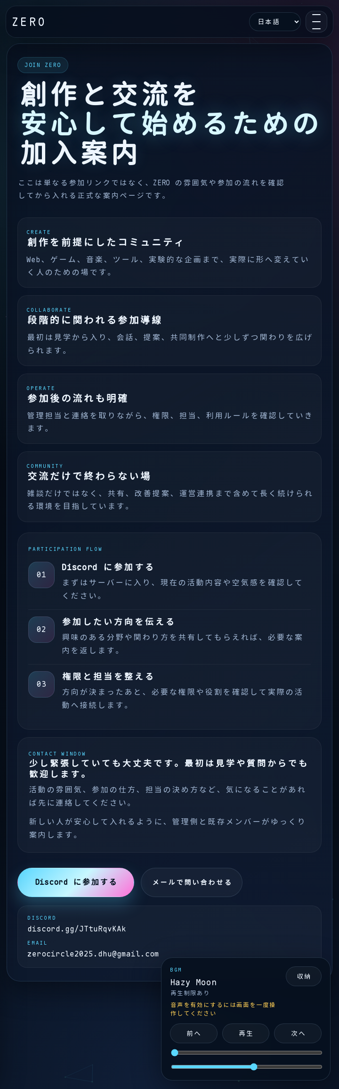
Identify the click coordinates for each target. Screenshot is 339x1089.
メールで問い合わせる (192, 882)
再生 (245, 1033)
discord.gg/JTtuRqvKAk (76, 929)
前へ (193, 1033)
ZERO (29, 22)
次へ (298, 1033)
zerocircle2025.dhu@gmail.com (93, 954)
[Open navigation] (316, 22)
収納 (303, 976)
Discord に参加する (76, 882)
